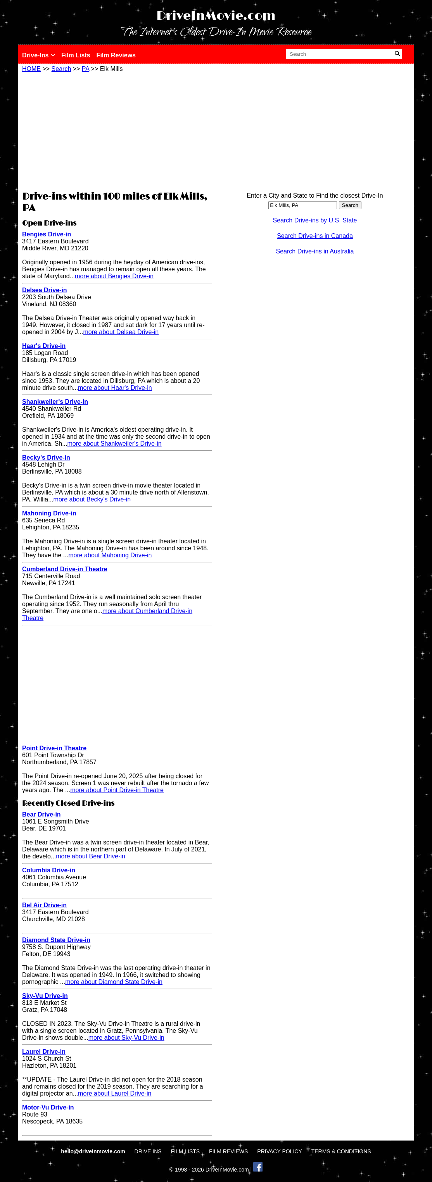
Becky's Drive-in (46, 457)
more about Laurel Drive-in (114, 1093)
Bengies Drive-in (46, 234)
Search (61, 68)
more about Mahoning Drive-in (110, 555)
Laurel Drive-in (44, 1051)
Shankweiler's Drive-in (55, 401)
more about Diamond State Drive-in (113, 982)
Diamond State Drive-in (56, 940)
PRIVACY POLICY (279, 1151)
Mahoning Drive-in (49, 513)
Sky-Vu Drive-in (45, 995)
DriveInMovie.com (216, 16)
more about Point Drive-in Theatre (117, 790)
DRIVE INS (148, 1151)
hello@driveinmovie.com (93, 1151)
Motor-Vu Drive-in (48, 1107)
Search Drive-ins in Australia (315, 251)
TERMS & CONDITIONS (341, 1151)
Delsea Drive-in (44, 290)
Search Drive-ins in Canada (315, 236)
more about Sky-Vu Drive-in (126, 1037)
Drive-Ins (38, 55)
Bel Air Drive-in (44, 905)
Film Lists (75, 55)
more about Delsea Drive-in (121, 332)
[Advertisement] (117, 130)
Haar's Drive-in (44, 346)
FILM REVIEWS (228, 1151)
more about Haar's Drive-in (115, 387)
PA (85, 68)
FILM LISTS (185, 1151)
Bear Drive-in (41, 814)
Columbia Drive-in (48, 870)
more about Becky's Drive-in (92, 499)
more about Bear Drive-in (90, 856)
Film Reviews (116, 55)
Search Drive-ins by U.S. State (315, 220)
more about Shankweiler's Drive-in (114, 443)
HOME (31, 68)
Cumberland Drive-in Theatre (64, 569)
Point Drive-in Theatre (54, 748)
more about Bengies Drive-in (114, 276)
